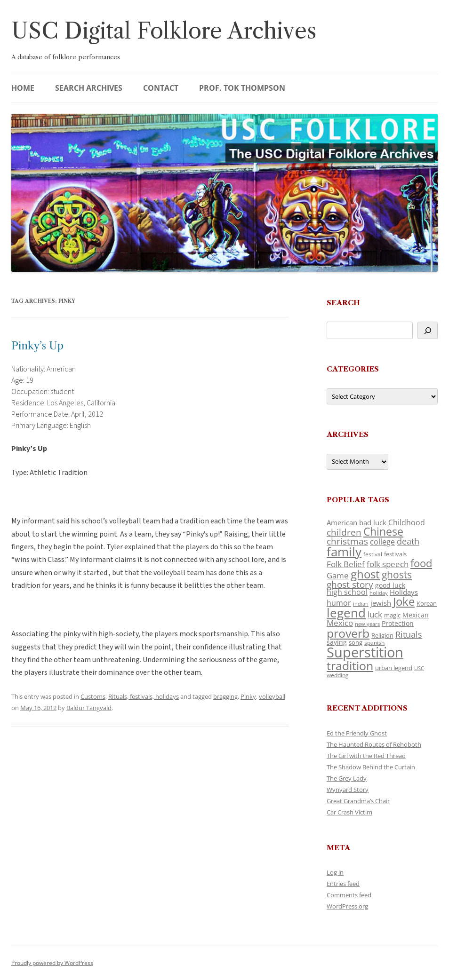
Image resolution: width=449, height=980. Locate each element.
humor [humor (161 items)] (339, 603)
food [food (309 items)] (421, 563)
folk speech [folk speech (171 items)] (388, 564)
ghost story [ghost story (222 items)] (350, 584)
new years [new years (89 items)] (367, 623)
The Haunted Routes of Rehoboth (374, 744)
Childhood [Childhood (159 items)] (406, 522)
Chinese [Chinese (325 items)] (383, 531)
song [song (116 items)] (355, 642)
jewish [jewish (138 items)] (380, 603)
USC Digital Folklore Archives (163, 30)
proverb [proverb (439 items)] (348, 633)
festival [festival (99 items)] (372, 554)
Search (343, 302)
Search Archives (88, 88)
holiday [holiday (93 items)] (378, 592)
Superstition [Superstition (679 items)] (365, 652)
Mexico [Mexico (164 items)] (340, 622)
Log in (335, 872)
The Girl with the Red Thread (366, 755)
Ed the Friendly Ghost (357, 733)
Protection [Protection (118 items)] (398, 623)
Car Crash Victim (349, 812)
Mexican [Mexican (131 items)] (415, 614)
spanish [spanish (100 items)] (374, 642)
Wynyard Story (348, 789)
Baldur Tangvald (89, 707)
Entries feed (343, 883)
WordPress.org (347, 906)
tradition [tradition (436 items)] (350, 665)
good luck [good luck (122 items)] (390, 585)
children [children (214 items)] (344, 532)
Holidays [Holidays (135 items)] (404, 592)
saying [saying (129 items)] (337, 642)
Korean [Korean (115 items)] (427, 603)
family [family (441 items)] (344, 552)
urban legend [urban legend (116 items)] (393, 668)
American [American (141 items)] (342, 522)
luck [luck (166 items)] (375, 614)
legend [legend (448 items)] (346, 613)
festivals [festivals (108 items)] (395, 554)
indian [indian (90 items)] (361, 603)
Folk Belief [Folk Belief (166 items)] (346, 564)
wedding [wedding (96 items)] (338, 675)
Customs (92, 696)
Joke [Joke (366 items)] (404, 601)
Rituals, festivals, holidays (143, 696)
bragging (225, 696)
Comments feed (349, 895)
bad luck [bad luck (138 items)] (372, 522)
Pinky (248, 696)
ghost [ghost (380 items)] (365, 574)
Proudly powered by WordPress (52, 963)
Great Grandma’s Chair (358, 801)
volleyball (272, 696)
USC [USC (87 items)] (419, 668)
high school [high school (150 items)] (347, 592)
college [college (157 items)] (382, 542)
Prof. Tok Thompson (242, 88)
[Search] (427, 330)
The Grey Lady (347, 778)
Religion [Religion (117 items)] (382, 635)
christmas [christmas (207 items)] (347, 541)
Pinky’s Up (37, 346)
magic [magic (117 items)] (392, 615)
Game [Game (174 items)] (338, 575)
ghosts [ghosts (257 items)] (397, 574)
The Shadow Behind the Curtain (371, 767)
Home (22, 88)
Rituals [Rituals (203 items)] (408, 634)
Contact (160, 88)
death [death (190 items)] (408, 541)
